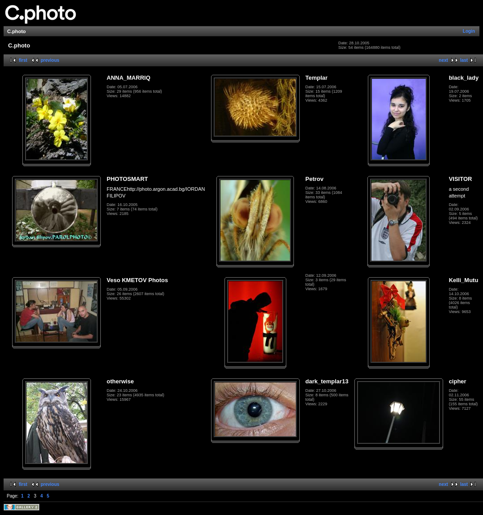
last (464, 60)
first (23, 60)
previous (50, 60)
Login (469, 31)
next (443, 60)
